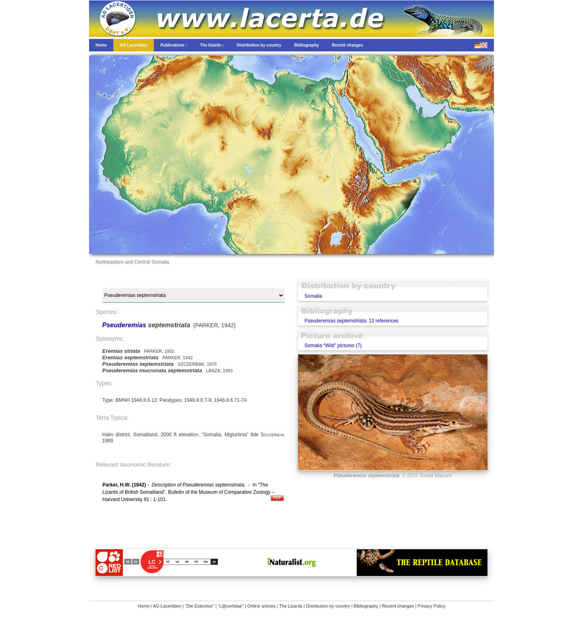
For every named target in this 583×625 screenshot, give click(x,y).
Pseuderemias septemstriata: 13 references (351, 321)
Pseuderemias (125, 325)
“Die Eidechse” (199, 606)
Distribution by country (328, 606)
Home (143, 606)
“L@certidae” (231, 606)
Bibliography (366, 606)
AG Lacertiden (167, 606)
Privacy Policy (431, 606)
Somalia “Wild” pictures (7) (333, 345)
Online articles (261, 606)
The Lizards (290, 606)
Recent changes (398, 606)
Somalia (313, 296)
